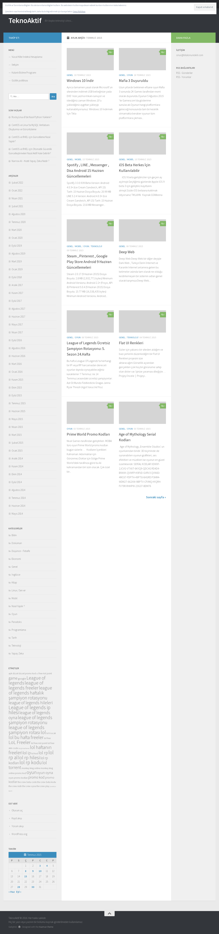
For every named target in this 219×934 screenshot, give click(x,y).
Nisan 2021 (17, 198)
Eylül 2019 (17, 245)
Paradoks (17, 622)
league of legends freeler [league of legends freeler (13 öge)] (26, 685)
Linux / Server (19, 590)
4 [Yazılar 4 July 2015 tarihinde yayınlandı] (47, 865)
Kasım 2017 (17, 293)
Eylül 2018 (17, 277)
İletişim (15, 64)
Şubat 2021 (17, 206)
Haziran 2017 (18, 316)
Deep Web (126, 251)
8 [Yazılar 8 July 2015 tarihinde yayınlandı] (25, 871)
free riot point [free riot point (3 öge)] (45, 673)
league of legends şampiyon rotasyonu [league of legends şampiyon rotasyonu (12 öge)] (30, 720)
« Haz (12, 891)
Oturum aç (17, 810)
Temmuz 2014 (18, 497)
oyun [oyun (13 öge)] (32, 772)
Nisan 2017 (17, 332)
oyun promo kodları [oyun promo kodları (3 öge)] (18, 777)
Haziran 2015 (18, 411)
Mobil (78, 159)
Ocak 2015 (17, 450)
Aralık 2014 (17, 458)
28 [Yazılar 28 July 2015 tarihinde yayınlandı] (18, 887)
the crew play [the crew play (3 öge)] (42, 786)
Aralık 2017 (17, 285)
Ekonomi (16, 558)
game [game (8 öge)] (13, 678)
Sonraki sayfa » (156, 497)
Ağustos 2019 (18, 253)
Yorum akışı (18, 826)
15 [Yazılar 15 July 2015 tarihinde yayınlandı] (25, 876)
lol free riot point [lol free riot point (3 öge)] (39, 743)
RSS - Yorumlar (183, 77)
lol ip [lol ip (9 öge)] (27, 752)
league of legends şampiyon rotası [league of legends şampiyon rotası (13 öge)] (26, 729)
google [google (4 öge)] (22, 678)
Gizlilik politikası (20, 80)
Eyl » (18, 891)
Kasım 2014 (17, 466)
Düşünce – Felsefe (21, 551)
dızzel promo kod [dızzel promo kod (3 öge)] (27, 673)
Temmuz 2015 (18, 403)
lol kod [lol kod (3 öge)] (34, 753)
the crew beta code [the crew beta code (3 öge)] (27, 782)
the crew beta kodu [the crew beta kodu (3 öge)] (46, 782)
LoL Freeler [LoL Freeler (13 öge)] (19, 742)
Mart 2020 (17, 229)
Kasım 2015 (17, 379)
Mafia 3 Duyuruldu (133, 80)
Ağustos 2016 (18, 348)
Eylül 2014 (17, 482)
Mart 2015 (17, 434)
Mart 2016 (17, 363)
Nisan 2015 (17, 427)
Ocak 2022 (17, 190)
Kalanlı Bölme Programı (24, 72)
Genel (70, 75)
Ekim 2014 (17, 474)
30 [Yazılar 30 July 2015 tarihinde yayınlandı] (32, 887)
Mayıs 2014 (17, 513)
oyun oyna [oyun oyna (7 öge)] (45, 772)
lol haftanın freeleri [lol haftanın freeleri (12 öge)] (30, 749)
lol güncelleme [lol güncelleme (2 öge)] (23, 748)
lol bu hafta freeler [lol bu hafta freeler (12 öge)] (26, 737)
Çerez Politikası (79, 11)
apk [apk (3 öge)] (10, 673)
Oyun (130, 75)
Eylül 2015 (17, 395)
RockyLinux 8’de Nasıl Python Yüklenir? (32, 117)
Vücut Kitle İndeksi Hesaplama (27, 56)
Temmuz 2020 (18, 222)
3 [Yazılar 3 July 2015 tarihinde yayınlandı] (40, 865)
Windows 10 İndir (80, 80)
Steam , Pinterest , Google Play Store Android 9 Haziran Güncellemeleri (89, 262)
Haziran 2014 (18, 505)
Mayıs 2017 (17, 324)
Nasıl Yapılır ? (18, 606)
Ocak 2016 (17, 371)
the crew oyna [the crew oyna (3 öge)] (29, 786)
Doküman (17, 543)
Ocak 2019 (17, 269)
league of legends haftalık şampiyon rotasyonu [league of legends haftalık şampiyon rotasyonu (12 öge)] (30, 693)
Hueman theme (46, 926)
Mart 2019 (17, 261)
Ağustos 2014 (18, 490)
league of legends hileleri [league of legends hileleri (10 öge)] (31, 702)
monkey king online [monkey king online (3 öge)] (31, 768)
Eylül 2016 (17, 340)
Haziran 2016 (18, 356)
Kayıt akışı (17, 818)
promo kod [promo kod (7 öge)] (36, 777)
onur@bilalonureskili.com (189, 55)
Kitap (14, 582)
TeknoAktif (25, 20)
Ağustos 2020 (18, 214)
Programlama (19, 629)
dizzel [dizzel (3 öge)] (15, 673)
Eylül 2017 (17, 300)
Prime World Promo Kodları (88, 434)
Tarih (14, 637)
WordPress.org (19, 834)
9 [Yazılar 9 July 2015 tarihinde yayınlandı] (33, 871)
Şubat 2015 (17, 442)
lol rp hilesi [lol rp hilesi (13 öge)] (29, 757)
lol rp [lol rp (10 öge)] (43, 752)
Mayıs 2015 (17, 419)
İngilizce (16, 574)
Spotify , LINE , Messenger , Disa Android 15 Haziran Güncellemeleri (88, 170)
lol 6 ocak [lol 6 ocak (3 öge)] (51, 733)
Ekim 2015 (17, 387)
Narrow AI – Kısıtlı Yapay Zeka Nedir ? (30, 161)
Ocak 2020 (17, 237)
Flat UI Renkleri (131, 342)
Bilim (14, 535)
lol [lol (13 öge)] (43, 732)
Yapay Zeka (18, 653)
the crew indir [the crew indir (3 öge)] (15, 786)
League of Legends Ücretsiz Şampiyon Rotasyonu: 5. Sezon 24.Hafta (88, 348)
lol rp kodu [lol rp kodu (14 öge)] (31, 762)
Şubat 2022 (17, 182)
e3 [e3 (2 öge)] (37, 674)
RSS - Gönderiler (184, 73)
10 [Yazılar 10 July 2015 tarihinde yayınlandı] (40, 871)
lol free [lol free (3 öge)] (47, 738)
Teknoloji (96, 246)
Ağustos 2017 (18, 308)
